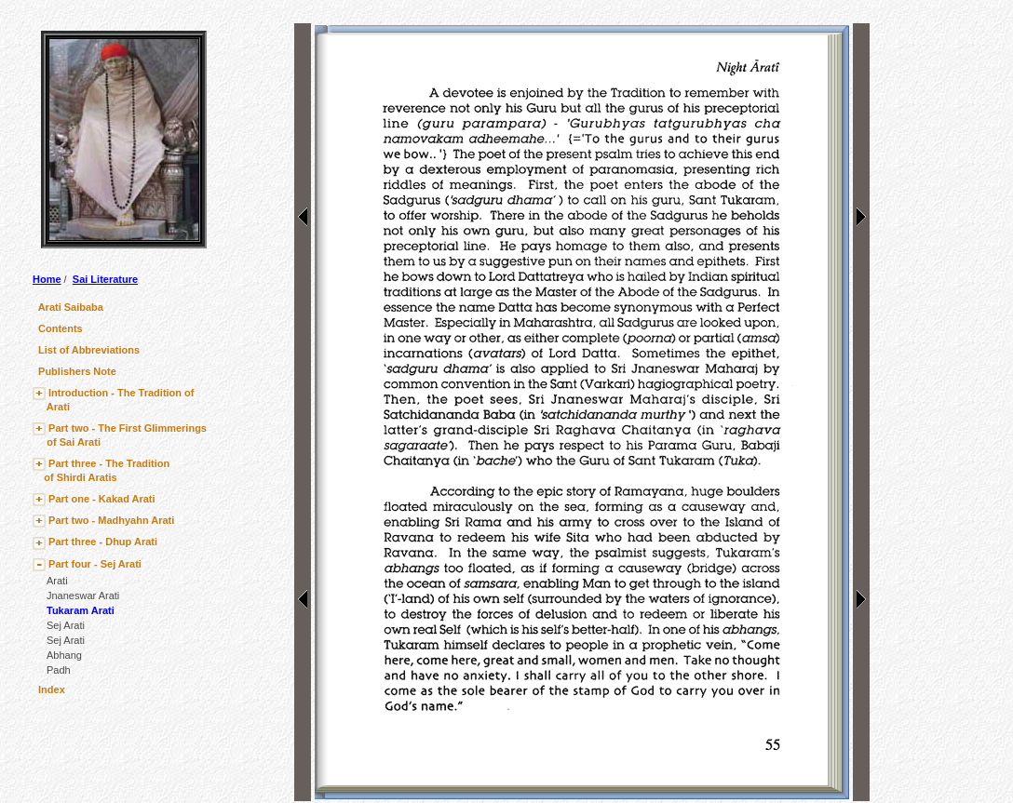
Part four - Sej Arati (95, 563)
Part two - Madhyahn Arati (111, 520)
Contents (60, 328)
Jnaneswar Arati (83, 595)
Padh (59, 670)
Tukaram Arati (81, 610)
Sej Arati (66, 625)
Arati (57, 580)
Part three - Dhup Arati (102, 541)
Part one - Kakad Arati (101, 498)
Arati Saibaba (70, 307)
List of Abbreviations (89, 349)
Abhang (64, 655)
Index (51, 689)
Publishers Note (77, 371)
